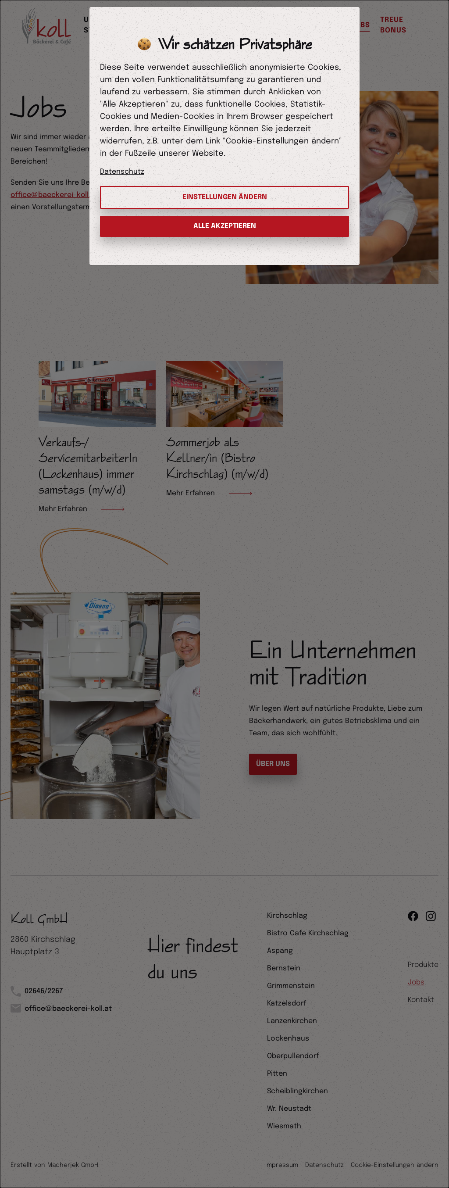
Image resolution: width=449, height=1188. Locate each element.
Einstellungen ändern (224, 197)
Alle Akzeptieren (224, 226)
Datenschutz (122, 171)
